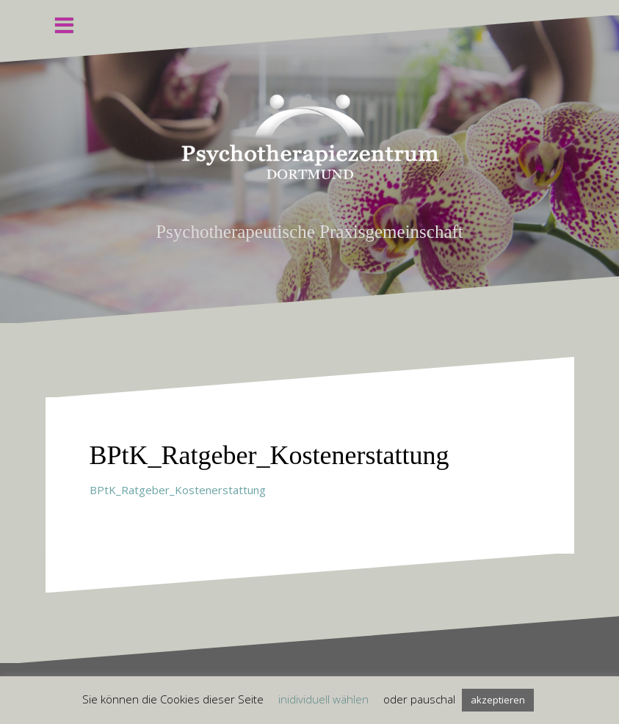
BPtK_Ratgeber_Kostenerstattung (178, 489)
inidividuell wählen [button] (323, 699)
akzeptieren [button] (498, 699)
